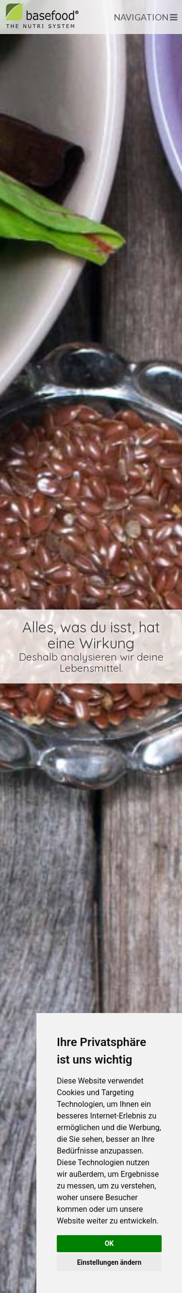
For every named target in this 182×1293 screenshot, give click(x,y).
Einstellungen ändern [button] (109, 1262)
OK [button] (109, 1243)
